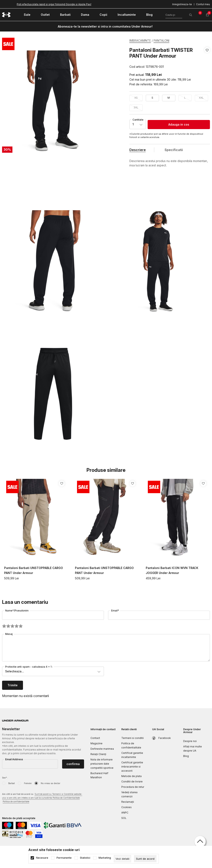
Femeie (27, 783)
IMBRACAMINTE (140, 40)
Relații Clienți (98, 754)
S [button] (152, 97)
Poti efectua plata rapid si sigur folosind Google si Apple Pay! (54, 4)
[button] (207, 58)
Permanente (64, 858)
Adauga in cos (178, 124)
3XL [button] (136, 107)
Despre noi (190, 741)
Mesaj (9, 634)
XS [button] (136, 97)
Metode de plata (131, 776)
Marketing (105, 858)
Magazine (96, 743)
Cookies (126, 807)
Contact (95, 738)
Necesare (42, 858)
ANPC (124, 812)
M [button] (168, 97)
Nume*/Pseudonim (17, 610)
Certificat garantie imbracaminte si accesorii (132, 766)
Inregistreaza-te (182, 4)
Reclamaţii (127, 801)
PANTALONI (161, 40)
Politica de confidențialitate (16, 801)
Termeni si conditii (132, 738)
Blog (186, 756)
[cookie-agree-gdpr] (145, 858)
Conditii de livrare (132, 781)
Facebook (164, 738)
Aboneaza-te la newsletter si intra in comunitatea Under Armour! (105, 26)
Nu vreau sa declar (50, 783)
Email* (115, 610)
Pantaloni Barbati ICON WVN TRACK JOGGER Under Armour (172, 570)
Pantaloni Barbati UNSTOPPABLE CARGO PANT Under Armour (33, 570)
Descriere (137, 150)
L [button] (185, 97)
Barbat (11, 783)
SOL (123, 818)
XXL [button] (201, 97)
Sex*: (4, 778)
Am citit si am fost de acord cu (42, 798)
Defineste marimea (102, 748)
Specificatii (174, 150)
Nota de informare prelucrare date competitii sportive (101, 763)
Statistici (85, 858)
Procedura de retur (132, 786)
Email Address (14, 759)
